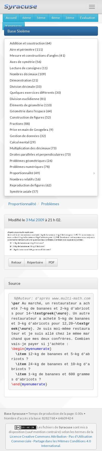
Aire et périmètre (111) (26, 49)
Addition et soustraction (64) (30, 43)
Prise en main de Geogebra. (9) (31, 129)
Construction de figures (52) (30, 117)
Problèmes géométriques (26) (31, 160)
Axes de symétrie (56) (25, 61)
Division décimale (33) (26, 86)
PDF (52, 262)
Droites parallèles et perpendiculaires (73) (40, 154)
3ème (70, 18)
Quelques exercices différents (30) (35, 92)
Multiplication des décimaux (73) (33, 148)
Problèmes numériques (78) (30, 166)
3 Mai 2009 (35, 219)
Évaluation (87, 18)
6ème (26, 18)
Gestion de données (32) (28, 136)
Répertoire (35, 262)
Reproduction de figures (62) (30, 185)
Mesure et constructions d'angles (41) (37, 55)
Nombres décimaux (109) (28, 74)
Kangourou (13, 26)
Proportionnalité (22, 203)
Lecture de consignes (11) (29, 68)
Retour (16, 262)
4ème (55, 18)
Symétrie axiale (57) (24, 191)
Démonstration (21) (24, 80)
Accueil (11, 18)
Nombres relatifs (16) (25, 179)
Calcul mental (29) (23, 142)
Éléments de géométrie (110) (31, 105)
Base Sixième (19, 31)
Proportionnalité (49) (25, 173)
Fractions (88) (20, 123)
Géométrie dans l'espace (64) (31, 111)
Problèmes (50, 203)
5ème (41, 18)
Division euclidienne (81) (28, 99)
